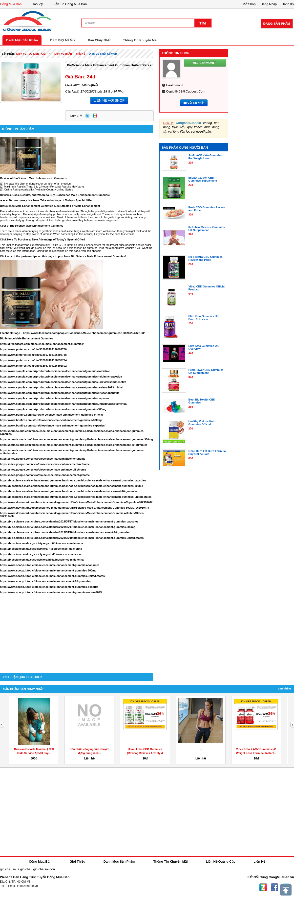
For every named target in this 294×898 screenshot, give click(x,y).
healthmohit (174, 85)
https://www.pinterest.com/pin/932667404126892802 (33, 365)
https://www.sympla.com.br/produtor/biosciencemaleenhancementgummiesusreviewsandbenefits (63, 381)
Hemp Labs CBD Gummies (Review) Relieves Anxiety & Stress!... (145, 753)
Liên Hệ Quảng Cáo (220, 861)
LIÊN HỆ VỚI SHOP (109, 100)
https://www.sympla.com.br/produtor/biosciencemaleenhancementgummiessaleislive (55, 371)
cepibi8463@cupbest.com (185, 91)
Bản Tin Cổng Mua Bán (70, 4)
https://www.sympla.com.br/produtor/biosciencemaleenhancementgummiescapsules (54, 398)
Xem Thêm (284, 688)
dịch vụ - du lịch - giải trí (33, 53)
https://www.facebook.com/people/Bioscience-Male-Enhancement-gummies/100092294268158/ (84, 332)
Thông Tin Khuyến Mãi (140, 40)
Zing (95, 116)
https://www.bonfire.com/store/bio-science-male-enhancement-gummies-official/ (52, 414)
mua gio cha (22, 869)
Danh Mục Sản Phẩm (22, 40)
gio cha (5, 869)
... (201, 749)
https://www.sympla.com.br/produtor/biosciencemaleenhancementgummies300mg (53, 409)
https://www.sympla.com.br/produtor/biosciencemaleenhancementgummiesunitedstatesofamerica (63, 403)
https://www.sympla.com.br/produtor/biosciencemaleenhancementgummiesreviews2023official (61, 387)
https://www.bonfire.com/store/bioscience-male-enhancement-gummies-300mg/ (51, 420)
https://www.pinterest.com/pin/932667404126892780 (33, 349)
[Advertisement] (76, 630)
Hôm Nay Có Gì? (63, 40)
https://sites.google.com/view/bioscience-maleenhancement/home (42, 458)
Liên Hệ (259, 861)
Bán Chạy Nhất (99, 40)
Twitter (87, 116)
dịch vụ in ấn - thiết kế (69, 53)
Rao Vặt (37, 4)
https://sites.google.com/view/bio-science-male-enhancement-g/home (45, 474)
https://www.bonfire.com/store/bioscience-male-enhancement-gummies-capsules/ (52, 425)
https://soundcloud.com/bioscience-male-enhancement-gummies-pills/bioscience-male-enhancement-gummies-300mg (76, 439)
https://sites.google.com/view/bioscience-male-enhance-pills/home (43, 469)
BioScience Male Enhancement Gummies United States (109, 65)
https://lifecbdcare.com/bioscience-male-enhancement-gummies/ (42, 343)
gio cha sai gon (44, 869)
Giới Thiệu (77, 861)
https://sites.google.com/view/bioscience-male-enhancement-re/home (45, 464)
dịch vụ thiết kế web (103, 53)
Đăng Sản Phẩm (276, 23)
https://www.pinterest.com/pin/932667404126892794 (33, 360)
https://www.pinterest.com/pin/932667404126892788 (33, 354)
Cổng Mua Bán (11, 4)
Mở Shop (249, 4)
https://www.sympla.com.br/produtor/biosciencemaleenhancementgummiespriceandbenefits (60, 392)
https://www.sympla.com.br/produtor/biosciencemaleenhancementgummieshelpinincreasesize (61, 376)
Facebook (274, 887)
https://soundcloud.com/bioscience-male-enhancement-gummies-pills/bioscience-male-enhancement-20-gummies (73, 444)
